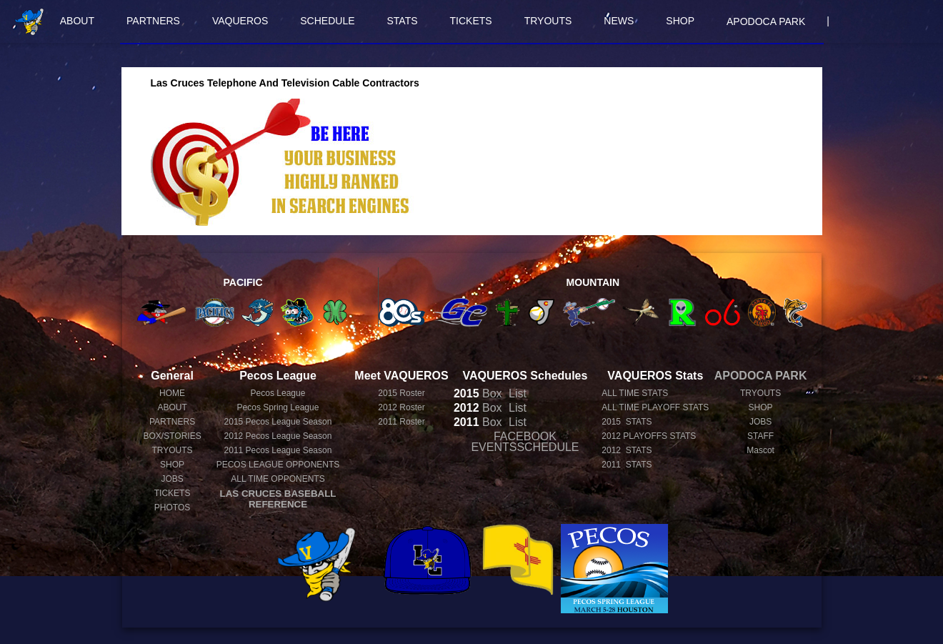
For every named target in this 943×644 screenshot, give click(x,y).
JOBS (172, 479)
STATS (402, 20)
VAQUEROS (240, 20)
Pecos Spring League (278, 407)
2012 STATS (627, 450)
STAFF (760, 436)
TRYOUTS (548, 20)
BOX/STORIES (172, 436)
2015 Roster (401, 393)
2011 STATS (627, 465)
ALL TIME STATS (635, 393)
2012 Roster (401, 407)
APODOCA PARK (766, 21)
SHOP (680, 20)
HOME (172, 393)
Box (478, 393)
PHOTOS (172, 507)
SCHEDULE (327, 20)
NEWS (619, 20)
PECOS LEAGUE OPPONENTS (278, 465)
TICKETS (471, 20)
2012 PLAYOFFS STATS (649, 436)
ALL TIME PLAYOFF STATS (655, 407)
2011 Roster (401, 422)
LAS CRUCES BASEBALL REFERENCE (278, 499)
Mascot (760, 450)
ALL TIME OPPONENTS (277, 479)
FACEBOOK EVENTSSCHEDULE (525, 441)
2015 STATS (627, 422)
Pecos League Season (278, 422)
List (516, 393)
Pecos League (278, 393)
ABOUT (77, 20)
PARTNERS (153, 20)
